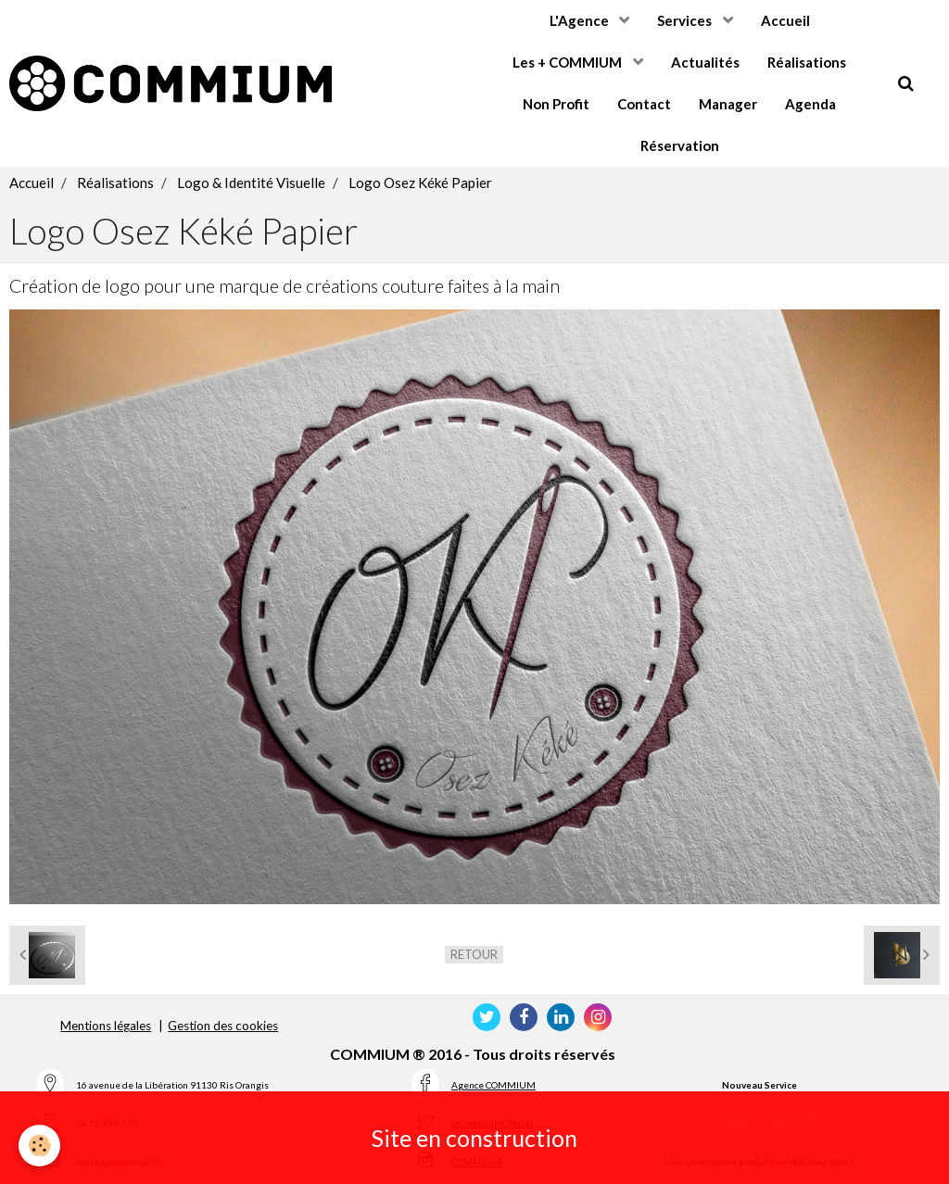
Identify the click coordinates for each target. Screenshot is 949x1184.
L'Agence (581, 20)
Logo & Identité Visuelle (251, 182)
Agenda (810, 103)
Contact (644, 103)
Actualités (705, 62)
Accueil (785, 20)
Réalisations (806, 62)
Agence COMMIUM (493, 1084)
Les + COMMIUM (568, 62)
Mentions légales (105, 1025)
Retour (474, 954)
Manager (728, 103)
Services (686, 20)
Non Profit (556, 103)
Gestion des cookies (223, 1025)
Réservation (679, 145)
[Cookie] (39, 1145)
